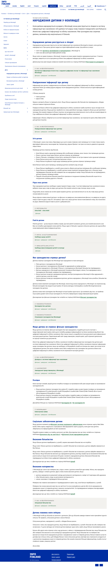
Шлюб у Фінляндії (10, 55)
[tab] (16, 22)
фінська (37, 75)
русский (68, 6)
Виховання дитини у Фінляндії (15, 81)
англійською (52, 75)
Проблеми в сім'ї (10, 95)
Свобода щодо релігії (43, 237)
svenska (14, 6)
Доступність (55, 554)
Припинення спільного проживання (15, 66)
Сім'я (5, 48)
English (22, 6)
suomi (7, 6)
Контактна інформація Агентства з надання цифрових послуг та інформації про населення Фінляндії (67, 71)
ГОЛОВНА (63, 9)
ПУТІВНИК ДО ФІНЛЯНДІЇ (76, 9)
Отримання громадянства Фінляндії (48, 317)
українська (53, 6)
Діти (6, 70)
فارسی (82, 6)
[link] (6, 2)
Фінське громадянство (88, 297)
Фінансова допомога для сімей (14, 88)
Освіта (5, 40)
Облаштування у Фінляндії (11, 26)
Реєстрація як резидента (95, 62)
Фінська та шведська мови (11, 33)
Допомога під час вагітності (50, 434)
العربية (89, 6)
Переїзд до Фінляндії (10, 22)
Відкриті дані (71, 557)
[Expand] (27, 22)
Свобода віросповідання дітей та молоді (49, 248)
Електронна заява (41, 412)
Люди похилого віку (11, 99)
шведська (44, 75)
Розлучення (8, 59)
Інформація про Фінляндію (11, 112)
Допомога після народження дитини (75, 434)
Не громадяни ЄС (79, 403)
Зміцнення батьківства (43, 503)
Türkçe (61, 6)
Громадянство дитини (43, 306)
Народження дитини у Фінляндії (17, 73)
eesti (29, 6)
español (44, 6)
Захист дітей (10, 84)
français (36, 6)
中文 (75, 6)
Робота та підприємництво (11, 29)
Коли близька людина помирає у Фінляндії (14, 103)
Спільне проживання (11, 62)
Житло (5, 37)
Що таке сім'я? (9, 51)
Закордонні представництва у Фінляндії (49, 370)
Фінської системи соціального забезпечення (66, 424)
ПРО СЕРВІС (90, 9)
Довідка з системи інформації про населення (51, 359)
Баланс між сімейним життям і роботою (16, 92)
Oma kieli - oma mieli (42, 210)
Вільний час (7, 108)
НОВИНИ (99, 9)
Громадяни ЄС (67, 403)
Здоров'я (6, 44)
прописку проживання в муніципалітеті (56, 51)
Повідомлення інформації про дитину (48, 129)
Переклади (70, 554)
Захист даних (56, 557)
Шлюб (73, 461)
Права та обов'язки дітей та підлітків (17, 77)
